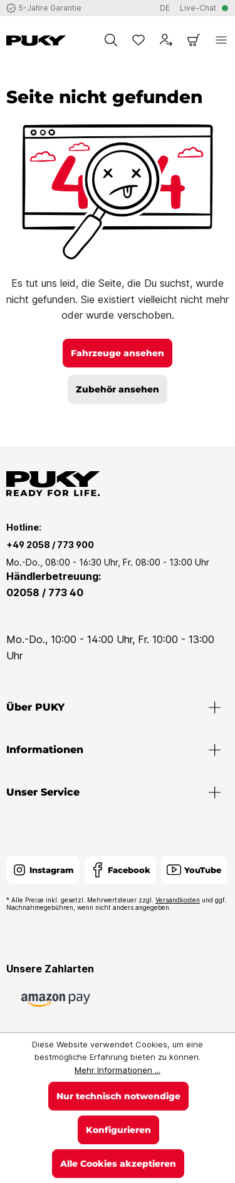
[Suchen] (111, 40)
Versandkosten (177, 900)
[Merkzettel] (138, 40)
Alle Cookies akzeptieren (118, 1163)
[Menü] (221, 40)
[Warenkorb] (193, 40)
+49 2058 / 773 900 (50, 544)
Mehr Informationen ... (117, 1070)
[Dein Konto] (166, 40)
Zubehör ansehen (117, 389)
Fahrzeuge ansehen (117, 353)
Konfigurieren (118, 1130)
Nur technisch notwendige (118, 1096)
